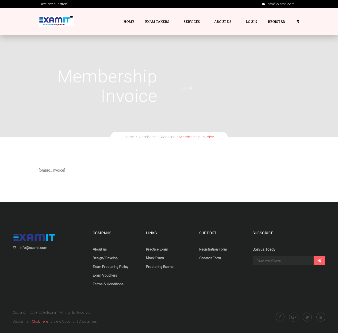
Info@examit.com (33, 248)
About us (100, 249)
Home (128, 21)
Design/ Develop (105, 258)
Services (192, 21)
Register (276, 21)
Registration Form (213, 249)
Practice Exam (157, 249)
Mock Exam (155, 258)
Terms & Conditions (108, 284)
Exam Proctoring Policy (110, 267)
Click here (40, 321)
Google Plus (293, 317)
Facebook (280, 317)
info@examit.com (278, 4)
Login (251, 21)
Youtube (320, 317)
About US (222, 21)
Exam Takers (157, 21)
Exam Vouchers (105, 275)
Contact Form (210, 258)
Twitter (307, 317)
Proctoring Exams (159, 267)
